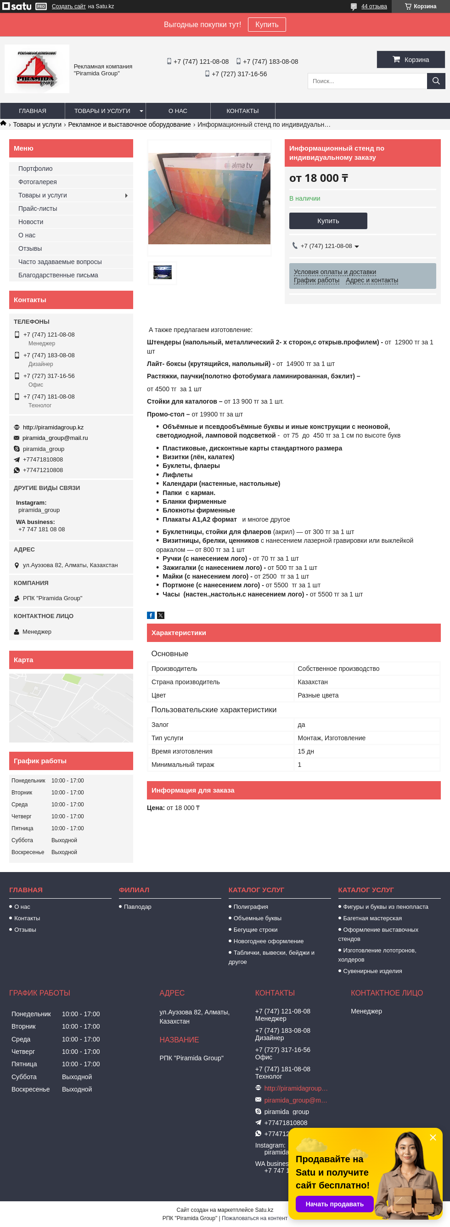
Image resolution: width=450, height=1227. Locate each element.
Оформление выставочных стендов (378, 934)
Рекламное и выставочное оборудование (129, 124)
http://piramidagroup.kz (53, 427)
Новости (30, 221)
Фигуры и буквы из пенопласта (385, 906)
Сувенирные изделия (372, 971)
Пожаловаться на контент (254, 1218)
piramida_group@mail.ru (55, 437)
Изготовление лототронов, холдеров (377, 955)
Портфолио (35, 168)
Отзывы (30, 248)
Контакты (242, 110)
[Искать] (436, 81)
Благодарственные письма (58, 275)
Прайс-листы (37, 208)
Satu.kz (264, 1210)
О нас (178, 110)
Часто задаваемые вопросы (60, 261)
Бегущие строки (256, 929)
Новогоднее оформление (269, 941)
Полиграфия (251, 906)
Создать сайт (69, 6)
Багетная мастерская (372, 918)
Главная (32, 110)
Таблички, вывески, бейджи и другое (272, 957)
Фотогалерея (37, 182)
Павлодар (138, 906)
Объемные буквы (257, 918)
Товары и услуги (102, 110)
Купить (267, 24)
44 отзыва (374, 6)
